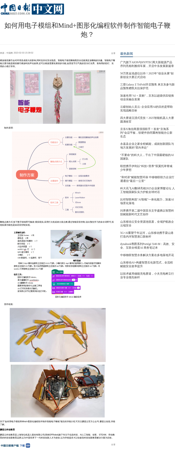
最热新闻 (126, 53)
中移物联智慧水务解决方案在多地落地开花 (147, 255)
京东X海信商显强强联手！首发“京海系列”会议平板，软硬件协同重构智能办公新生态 (146, 132)
